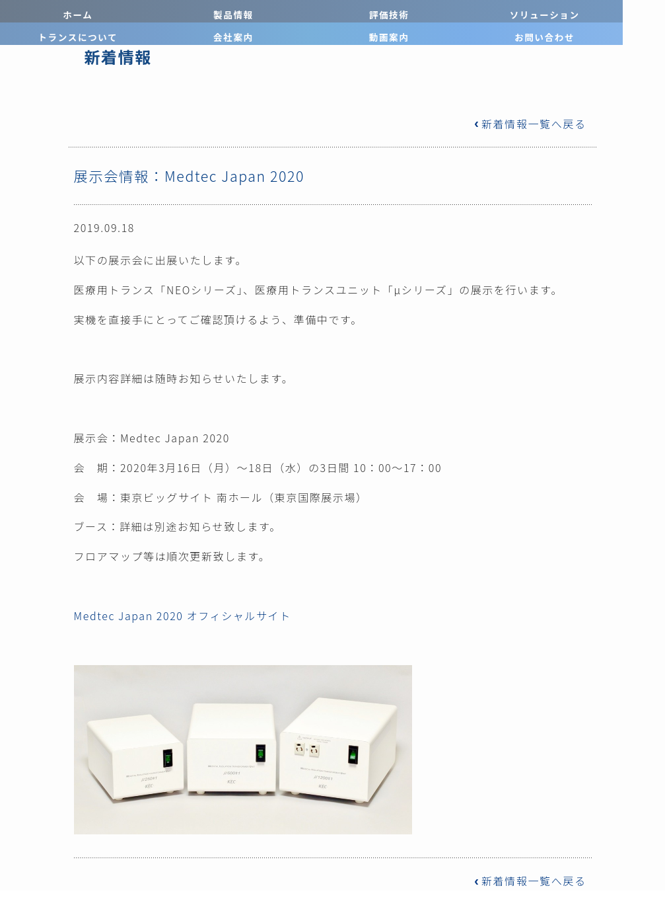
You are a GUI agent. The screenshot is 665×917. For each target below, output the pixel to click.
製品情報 (124, 11)
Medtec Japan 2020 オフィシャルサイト (182, 615)
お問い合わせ (623, 11)
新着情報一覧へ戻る (529, 124)
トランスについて (374, 11)
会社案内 (457, 11)
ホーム (41, 11)
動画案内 (540, 11)
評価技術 (208, 11)
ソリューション (291, 11)
